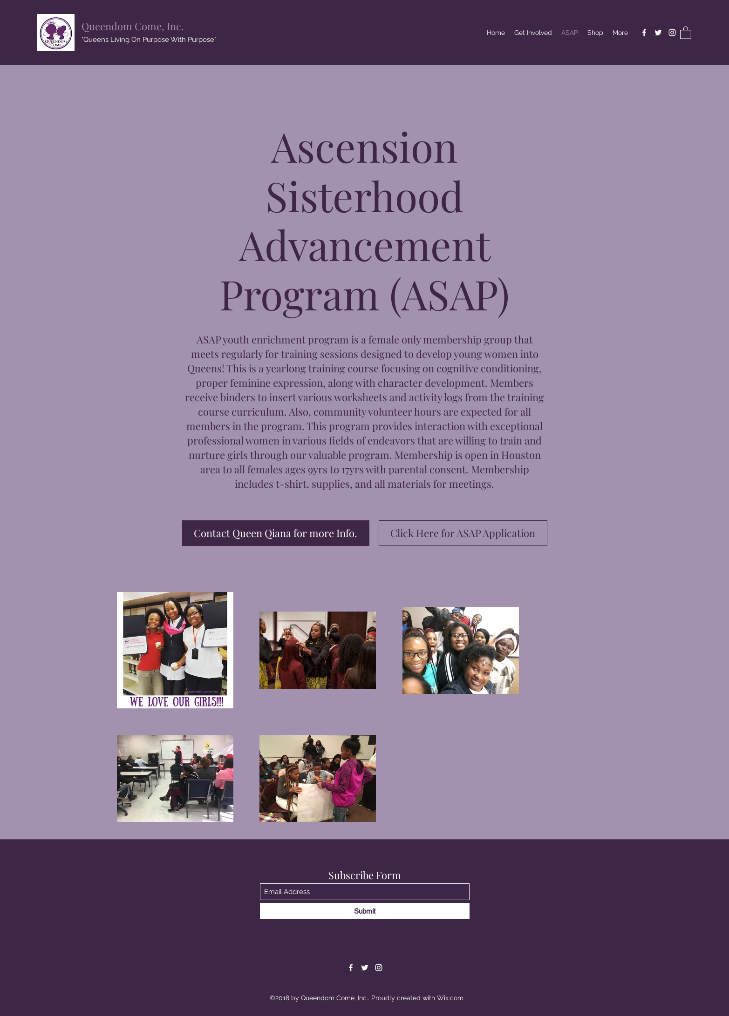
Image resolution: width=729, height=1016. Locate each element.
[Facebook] (644, 32)
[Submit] (365, 911)
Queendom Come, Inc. (133, 26)
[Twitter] (658, 32)
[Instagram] (672, 32)
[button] (685, 32)
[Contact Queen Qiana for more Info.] (275, 533)
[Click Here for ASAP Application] (463, 533)
